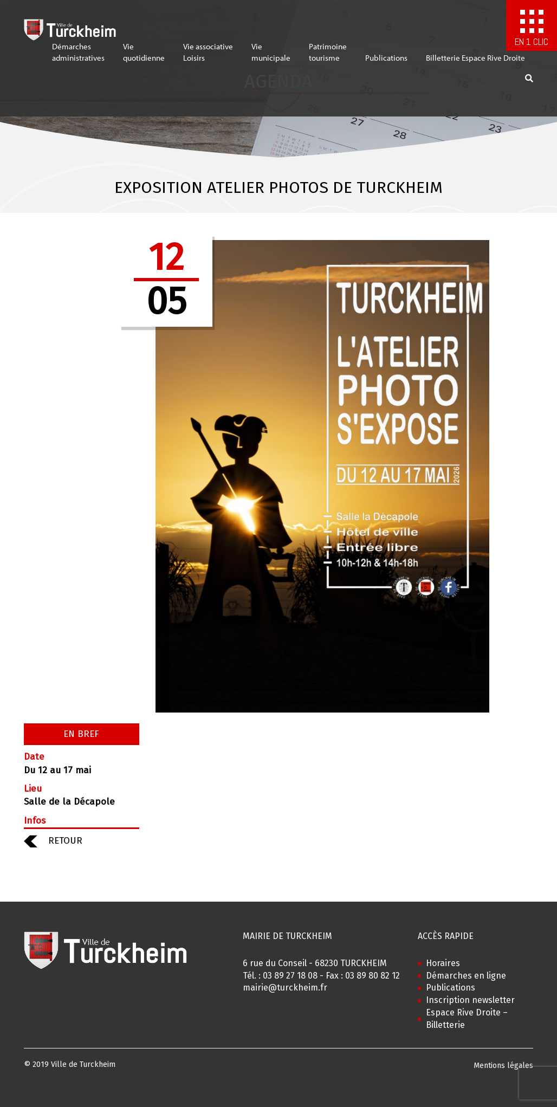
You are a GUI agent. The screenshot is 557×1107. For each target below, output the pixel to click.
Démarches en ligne (466, 975)
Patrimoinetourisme (328, 57)
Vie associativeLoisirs (208, 57)
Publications (386, 63)
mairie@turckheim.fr (285, 987)
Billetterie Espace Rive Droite (475, 63)
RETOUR (53, 840)
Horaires (443, 963)
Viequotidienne (144, 57)
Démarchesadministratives (78, 57)
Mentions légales (503, 1065)
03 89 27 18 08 (290, 975)
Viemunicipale (270, 57)
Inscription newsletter (470, 1000)
